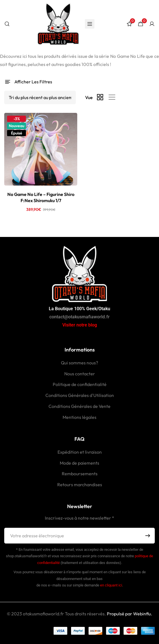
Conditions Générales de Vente (79, 406)
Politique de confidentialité (80, 384)
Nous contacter (79, 373)
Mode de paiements (79, 463)
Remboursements (80, 473)
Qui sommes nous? (79, 363)
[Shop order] (40, 97)
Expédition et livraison (80, 452)
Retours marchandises (79, 484)
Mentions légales (79, 417)
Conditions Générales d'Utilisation (79, 395)
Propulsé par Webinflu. (129, 613)
